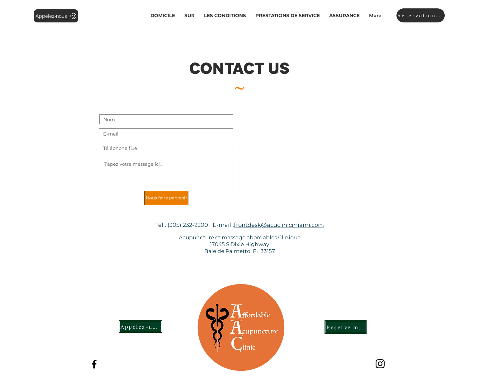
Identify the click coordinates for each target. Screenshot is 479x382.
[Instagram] (380, 364)
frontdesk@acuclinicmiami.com (279, 225)
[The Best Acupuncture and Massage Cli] (94, 364)
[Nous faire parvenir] (166, 198)
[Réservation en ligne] (420, 15)
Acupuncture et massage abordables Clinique (240, 237)
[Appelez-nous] (56, 15)
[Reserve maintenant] (345, 327)
